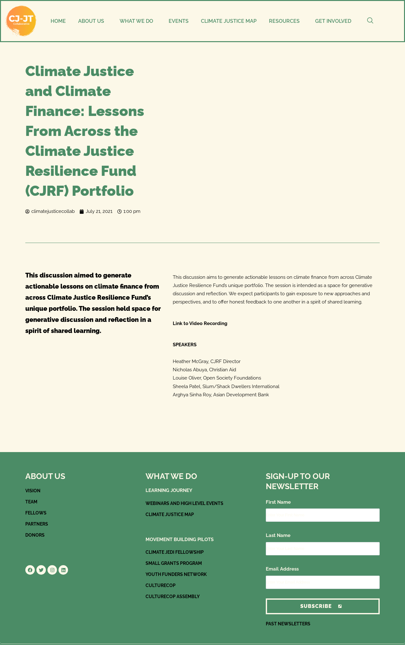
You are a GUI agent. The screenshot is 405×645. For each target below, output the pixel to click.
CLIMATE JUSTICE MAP (229, 21)
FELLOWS (36, 513)
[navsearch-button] (370, 21)
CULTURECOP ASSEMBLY (174, 596)
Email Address (282, 569)
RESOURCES (284, 21)
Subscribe (322, 606)
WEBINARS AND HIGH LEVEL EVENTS (188, 503)
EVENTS (179, 21)
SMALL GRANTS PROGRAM (176, 563)
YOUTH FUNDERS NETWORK (178, 574)
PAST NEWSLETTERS (289, 624)
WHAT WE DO (136, 21)
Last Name (278, 535)
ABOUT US (91, 21)
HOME (58, 21)
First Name (278, 502)
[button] (92, 21)
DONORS (35, 535)
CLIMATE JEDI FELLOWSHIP (177, 552)
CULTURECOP (162, 585)
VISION (33, 491)
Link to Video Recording (200, 323)
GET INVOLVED (333, 21)
